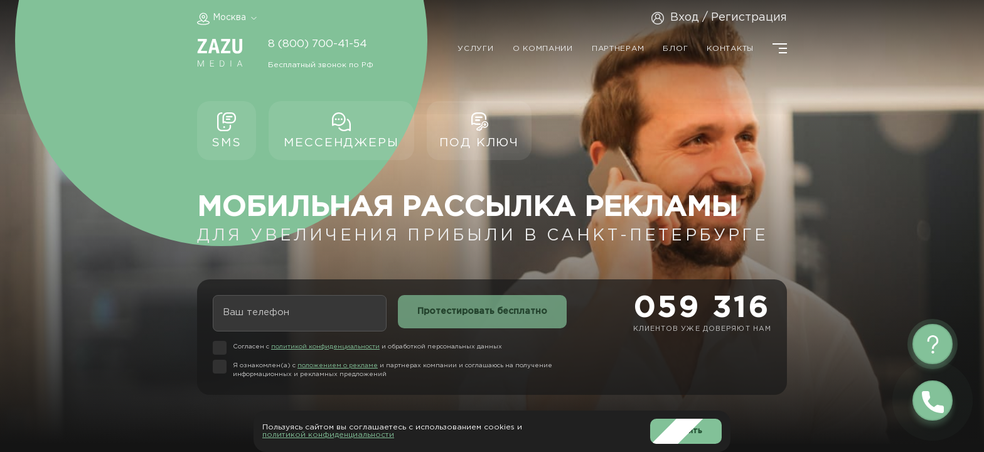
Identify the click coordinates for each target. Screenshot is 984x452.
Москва (229, 17)
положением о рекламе (337, 366)
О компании (543, 48)
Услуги (475, 48)
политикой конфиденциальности (325, 347)
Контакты (730, 48)
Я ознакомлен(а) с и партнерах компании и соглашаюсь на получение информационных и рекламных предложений (392, 370)
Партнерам (618, 48)
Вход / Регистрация (728, 18)
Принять (686, 431)
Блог (675, 48)
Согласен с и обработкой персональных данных (367, 347)
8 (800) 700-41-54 (317, 44)
